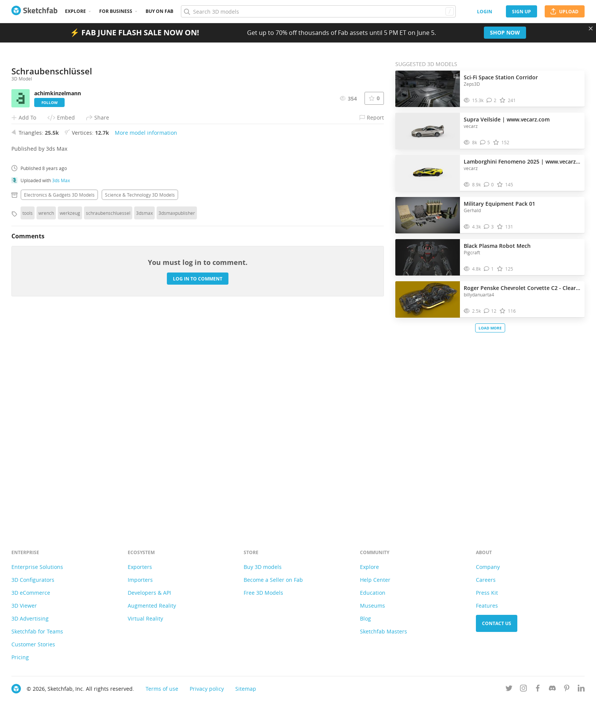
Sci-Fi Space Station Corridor (501, 77)
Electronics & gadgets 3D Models (59, 403)
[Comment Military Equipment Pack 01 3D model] (489, 227)
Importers (140, 579)
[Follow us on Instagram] (523, 689)
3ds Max (61, 389)
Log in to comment (197, 487)
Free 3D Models (263, 592)
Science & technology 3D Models (140, 403)
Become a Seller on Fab (273, 579)
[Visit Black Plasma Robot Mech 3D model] (427, 257)
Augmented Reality (152, 605)
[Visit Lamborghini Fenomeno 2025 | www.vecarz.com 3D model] (427, 173)
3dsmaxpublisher (177, 421)
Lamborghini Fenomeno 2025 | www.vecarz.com (522, 161)
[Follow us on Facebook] (537, 689)
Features (487, 605)
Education (372, 592)
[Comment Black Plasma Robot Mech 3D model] (489, 269)
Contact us (496, 623)
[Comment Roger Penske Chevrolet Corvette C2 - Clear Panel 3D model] (490, 311)
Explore (75, 11)
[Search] (318, 11)
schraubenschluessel (108, 421)
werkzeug (70, 421)
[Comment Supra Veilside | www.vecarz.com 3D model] (485, 142)
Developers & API (149, 592)
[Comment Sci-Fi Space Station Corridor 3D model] (492, 100)
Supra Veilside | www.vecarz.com (507, 119)
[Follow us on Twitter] (509, 689)
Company (488, 566)
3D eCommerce (30, 592)
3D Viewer (24, 605)
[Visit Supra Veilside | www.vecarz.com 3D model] (427, 131)
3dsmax (144, 421)
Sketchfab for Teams (37, 631)
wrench (46, 421)
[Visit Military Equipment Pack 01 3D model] (427, 215)
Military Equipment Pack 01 (499, 203)
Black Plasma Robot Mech (497, 245)
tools (27, 421)
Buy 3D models (263, 566)
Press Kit (487, 592)
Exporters (140, 566)
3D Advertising (30, 618)
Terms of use (162, 688)
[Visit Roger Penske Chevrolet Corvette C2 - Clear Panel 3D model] (427, 299)
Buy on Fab (159, 11)
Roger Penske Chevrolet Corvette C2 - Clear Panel (522, 287)
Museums (372, 605)
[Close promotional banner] (590, 28)
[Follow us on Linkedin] (581, 689)
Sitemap (245, 688)
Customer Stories (33, 644)
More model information (146, 341)
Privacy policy (207, 688)
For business (115, 11)
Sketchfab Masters (383, 631)
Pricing (20, 657)
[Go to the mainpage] (34, 11)
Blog (365, 618)
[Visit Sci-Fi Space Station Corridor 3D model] (427, 89)
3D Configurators (32, 579)
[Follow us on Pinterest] (566, 689)
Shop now (505, 32)
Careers (486, 579)
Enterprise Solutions (37, 566)
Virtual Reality (145, 618)
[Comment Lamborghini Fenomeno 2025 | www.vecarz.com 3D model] (489, 184)
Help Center (375, 579)
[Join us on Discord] (552, 689)
